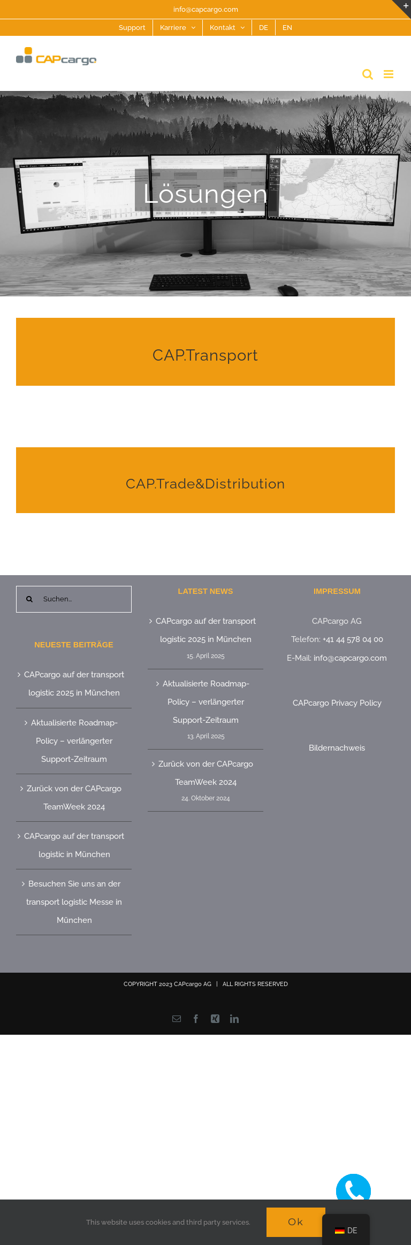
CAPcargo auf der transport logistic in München (74, 845)
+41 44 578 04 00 (353, 639)
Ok (296, 1222)
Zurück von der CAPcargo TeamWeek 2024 (74, 798)
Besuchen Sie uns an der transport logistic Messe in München (74, 902)
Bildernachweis (337, 748)
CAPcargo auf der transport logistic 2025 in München (74, 684)
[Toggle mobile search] (367, 74)
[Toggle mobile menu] (389, 74)
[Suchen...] (74, 599)
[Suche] (29, 599)
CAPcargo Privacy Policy (337, 703)
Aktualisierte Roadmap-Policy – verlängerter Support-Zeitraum (74, 741)
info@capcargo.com (205, 9)
